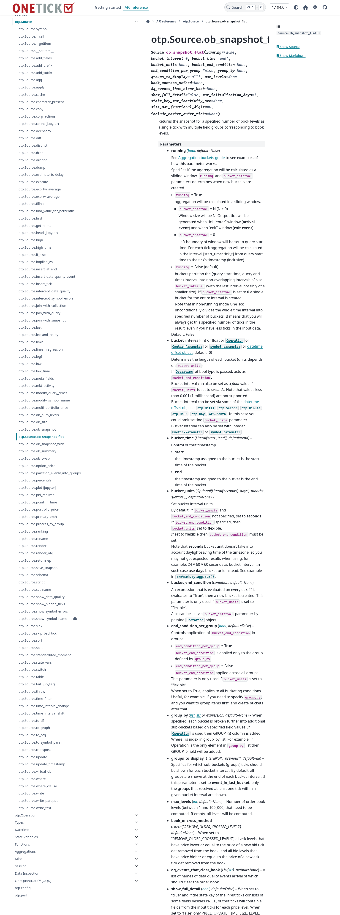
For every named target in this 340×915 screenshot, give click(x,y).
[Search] (245, 7)
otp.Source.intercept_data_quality (44, 291)
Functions (22, 844)
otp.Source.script (32, 582)
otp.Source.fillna (31, 203)
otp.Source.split (31, 648)
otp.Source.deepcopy (35, 131)
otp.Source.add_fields (35, 58)
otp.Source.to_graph (34, 727)
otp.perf (21, 895)
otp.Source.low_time (34, 371)
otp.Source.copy (31, 109)
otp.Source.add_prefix (35, 65)
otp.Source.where (32, 779)
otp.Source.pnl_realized (37, 495)
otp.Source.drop (31, 153)
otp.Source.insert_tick (35, 284)
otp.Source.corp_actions (37, 116)
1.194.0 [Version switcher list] (278, 7)
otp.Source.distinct (33, 145)
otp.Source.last (30, 327)
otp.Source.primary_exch (38, 516)
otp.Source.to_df (31, 720)
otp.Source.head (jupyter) (38, 233)
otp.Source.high (31, 240)
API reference (136, 7)
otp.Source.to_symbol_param (41, 742)
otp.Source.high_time (35, 247)
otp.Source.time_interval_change (44, 706)
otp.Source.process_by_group (41, 524)
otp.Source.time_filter (35, 698)
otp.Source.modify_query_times (43, 393)
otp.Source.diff (30, 138)
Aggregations (25, 851)
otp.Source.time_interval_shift (42, 713)
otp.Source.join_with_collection (42, 305)
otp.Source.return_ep (35, 560)
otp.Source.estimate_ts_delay (41, 174)
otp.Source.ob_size (33, 422)
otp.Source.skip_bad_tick (38, 633)
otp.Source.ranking (33, 531)
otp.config (23, 888)
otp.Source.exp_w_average (39, 196)
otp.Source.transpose (35, 749)
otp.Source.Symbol (33, 29)
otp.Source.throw (32, 691)
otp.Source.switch (32, 669)
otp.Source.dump (32, 167)
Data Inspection (27, 873)
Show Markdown (291, 55)
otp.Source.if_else (32, 255)
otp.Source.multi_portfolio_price (43, 407)
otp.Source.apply (31, 87)
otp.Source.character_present (41, 102)
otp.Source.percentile (35, 480)
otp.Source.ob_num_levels (39, 415)
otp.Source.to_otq (32, 735)
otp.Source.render (32, 546)
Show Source (288, 46)
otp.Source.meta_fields (36, 378)
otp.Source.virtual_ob (35, 771)
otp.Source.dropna (33, 160)
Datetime (22, 829)
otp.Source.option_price (37, 466)
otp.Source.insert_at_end (38, 269)
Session (21, 866)
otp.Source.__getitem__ (36, 43)
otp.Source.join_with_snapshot (42, 320)
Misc (18, 859)
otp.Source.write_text (35, 808)
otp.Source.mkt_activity (36, 385)
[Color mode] (296, 7)
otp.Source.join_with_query (39, 313)
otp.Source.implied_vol (36, 262)
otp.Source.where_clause (38, 786)
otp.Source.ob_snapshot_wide (42, 444)
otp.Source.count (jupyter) (39, 123)
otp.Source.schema (33, 575)
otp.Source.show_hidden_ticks (42, 604)
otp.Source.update (33, 757)
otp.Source (23, 21)
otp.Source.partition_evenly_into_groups (50, 473)
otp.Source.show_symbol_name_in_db (48, 618)
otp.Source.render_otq (36, 553)
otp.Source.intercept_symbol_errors (46, 298)
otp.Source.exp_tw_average (40, 189)
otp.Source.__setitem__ (36, 51)
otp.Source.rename (33, 538)
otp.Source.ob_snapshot (37, 429)
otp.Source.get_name (35, 225)
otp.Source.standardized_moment (45, 655)
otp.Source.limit (31, 342)
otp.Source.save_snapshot (39, 568)
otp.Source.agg (30, 80)
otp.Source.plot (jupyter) (37, 487)
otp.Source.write (31, 793)
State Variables (26, 837)
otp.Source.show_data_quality (42, 597)
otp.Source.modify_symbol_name (44, 400)
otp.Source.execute (33, 182)
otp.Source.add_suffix (35, 73)
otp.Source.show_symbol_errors (43, 611)
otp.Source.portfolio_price (39, 509)
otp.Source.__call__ (33, 36)
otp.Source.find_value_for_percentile (47, 211)
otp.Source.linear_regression (41, 349)
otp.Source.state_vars (35, 662)
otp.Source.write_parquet (38, 800)
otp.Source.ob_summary (37, 451)
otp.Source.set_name (35, 589)
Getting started (108, 7)
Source (123, 784)
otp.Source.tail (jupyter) (37, 684)
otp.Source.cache (32, 94)
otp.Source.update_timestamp (42, 764)
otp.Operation (25, 815)
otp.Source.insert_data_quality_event (47, 276)
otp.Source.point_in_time (38, 502)
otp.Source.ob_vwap (34, 458)
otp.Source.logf (30, 356)
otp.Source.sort (30, 640)
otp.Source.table (31, 677)
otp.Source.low (30, 364)
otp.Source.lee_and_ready (38, 334)
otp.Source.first (30, 218)
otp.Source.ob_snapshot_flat (41, 436)
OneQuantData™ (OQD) (33, 881)
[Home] (97, 21)
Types (19, 822)
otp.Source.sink (30, 626)
